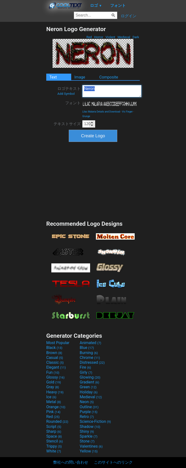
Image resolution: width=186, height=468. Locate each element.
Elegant (56, 367)
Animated (90, 342)
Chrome (90, 357)
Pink (53, 411)
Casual (54, 357)
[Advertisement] (23, 98)
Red (89, 37)
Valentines (91, 446)
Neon (87, 401)
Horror (98, 37)
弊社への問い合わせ (70, 462)
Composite (108, 77)
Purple (88, 411)
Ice (51, 397)
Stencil (54, 441)
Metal (53, 401)
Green (88, 387)
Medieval (124, 37)
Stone (87, 441)
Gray (52, 387)
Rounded (57, 421)
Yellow (89, 451)
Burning (89, 352)
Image (79, 77)
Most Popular (58, 342)
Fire (85, 367)
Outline (89, 407)
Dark (136, 37)
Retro (87, 416)
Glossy (55, 377)
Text (53, 77)
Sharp (53, 431)
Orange (55, 407)
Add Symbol (66, 93)
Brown (54, 352)
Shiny (87, 431)
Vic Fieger (127, 111)
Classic (55, 362)
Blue (87, 347)
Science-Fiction (95, 421)
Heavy (54, 392)
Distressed (92, 362)
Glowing (90, 377)
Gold (53, 382)
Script (53, 426)
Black (54, 347)
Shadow (90, 426)
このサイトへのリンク (113, 462)
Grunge (86, 116)
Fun (52, 372)
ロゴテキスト (69, 90)
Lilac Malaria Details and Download (101, 111)
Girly (86, 372)
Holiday (89, 392)
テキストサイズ (67, 123)
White (53, 451)
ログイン (128, 16)
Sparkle (88, 436)
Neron (111, 91)
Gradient (89, 382)
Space (54, 436)
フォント (73, 103)
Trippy (54, 446)
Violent (110, 37)
